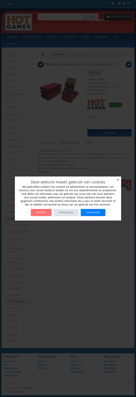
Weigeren (41, 212)
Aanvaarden (93, 212)
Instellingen (66, 212)
